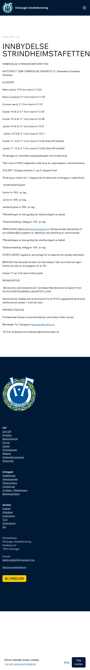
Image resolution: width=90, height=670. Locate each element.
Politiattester (9, 449)
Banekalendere (11, 493)
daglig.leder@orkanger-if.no (18, 559)
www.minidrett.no (39, 229)
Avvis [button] (67, 662)
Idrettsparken (10, 479)
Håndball (7, 512)
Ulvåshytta (8, 486)
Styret (6, 442)
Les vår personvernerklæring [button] (20, 664)
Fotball (6, 508)
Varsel (5, 446)
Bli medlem (14, 578)
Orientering (8, 523)
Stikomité (7, 460)
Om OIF (6, 431)
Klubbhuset (8, 475)
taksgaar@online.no (43, 324)
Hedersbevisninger (13, 457)
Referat (6, 453)
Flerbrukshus (9, 482)
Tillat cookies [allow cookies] (79, 662)
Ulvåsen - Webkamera (14, 490)
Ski (4, 526)
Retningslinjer (10, 438)
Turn (4, 519)
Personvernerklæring (14, 567)
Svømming (8, 515)
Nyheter (7, 435)
